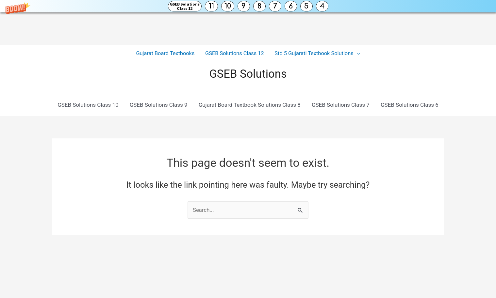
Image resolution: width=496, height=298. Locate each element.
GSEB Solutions (248, 73)
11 (211, 6)
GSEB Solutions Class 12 (185, 6)
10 (227, 6)
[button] (248, 6)
